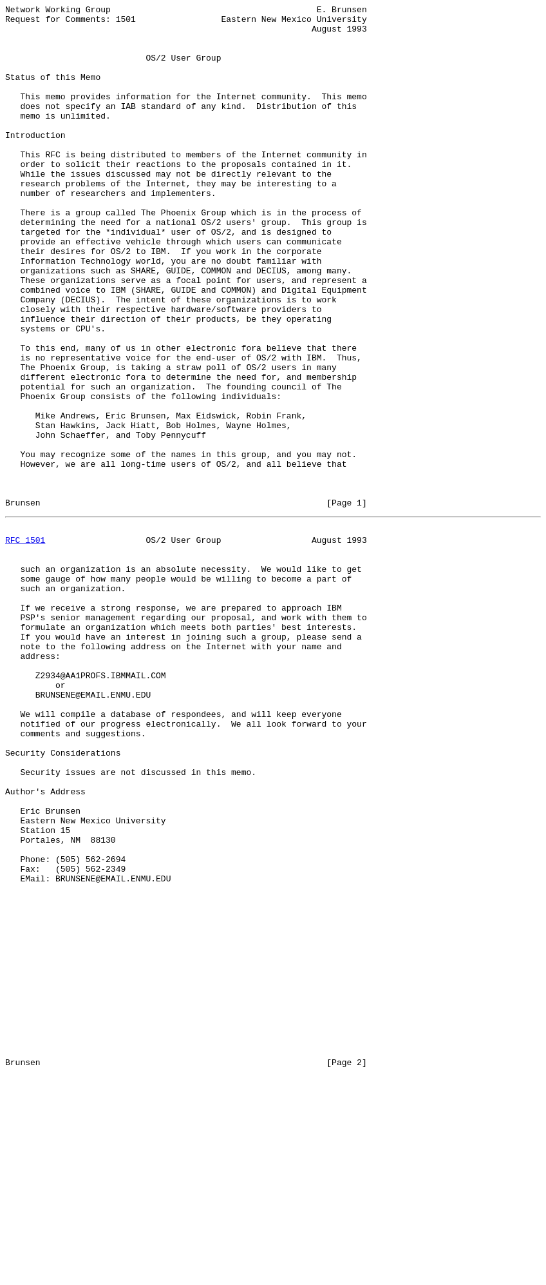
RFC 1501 (25, 644)
